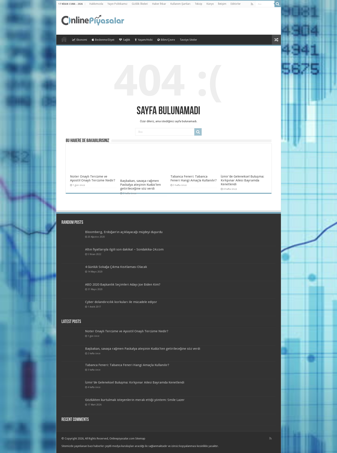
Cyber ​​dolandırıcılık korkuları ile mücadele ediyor (121, 302)
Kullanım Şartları (180, 3)
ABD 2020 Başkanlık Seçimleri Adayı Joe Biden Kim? (123, 284)
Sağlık (124, 39)
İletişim (222, 3)
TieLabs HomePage (64, 39)
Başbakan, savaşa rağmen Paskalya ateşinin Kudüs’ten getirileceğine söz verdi (140, 184)
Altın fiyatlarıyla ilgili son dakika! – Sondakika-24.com (124, 249)
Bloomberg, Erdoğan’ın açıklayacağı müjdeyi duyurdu (124, 232)
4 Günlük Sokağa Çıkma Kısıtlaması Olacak (116, 267)
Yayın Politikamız (117, 3)
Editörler (236, 3)
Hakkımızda (96, 3)
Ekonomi (79, 39)
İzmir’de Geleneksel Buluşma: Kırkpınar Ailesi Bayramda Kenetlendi (242, 180)
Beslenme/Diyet (103, 39)
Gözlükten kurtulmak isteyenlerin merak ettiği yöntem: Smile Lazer (135, 400)
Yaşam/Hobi (144, 39)
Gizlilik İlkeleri (140, 3)
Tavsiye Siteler (188, 39)
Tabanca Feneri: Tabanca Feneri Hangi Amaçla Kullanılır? (193, 178)
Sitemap (140, 438)
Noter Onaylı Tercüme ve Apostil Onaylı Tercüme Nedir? (92, 178)
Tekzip (198, 3)
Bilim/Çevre (166, 39)
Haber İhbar (159, 3)
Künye (210, 3)
